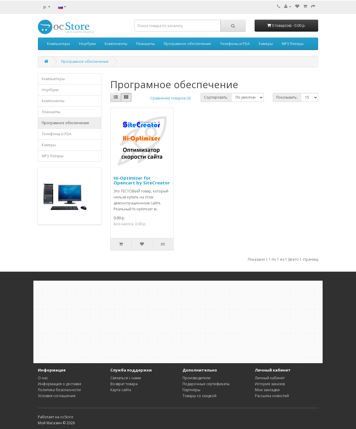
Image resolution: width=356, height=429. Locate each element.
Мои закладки (267, 389)
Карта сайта (120, 389)
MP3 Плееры (293, 43)
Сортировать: (216, 97)
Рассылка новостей (272, 395)
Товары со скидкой (199, 395)
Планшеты (145, 43)
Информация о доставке (59, 383)
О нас (43, 377)
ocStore (66, 416)
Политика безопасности (59, 389)
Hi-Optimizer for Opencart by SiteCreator (142, 180)
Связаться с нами (125, 377)
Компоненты (116, 43)
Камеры (266, 43)
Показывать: (287, 97)
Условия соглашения (56, 395)
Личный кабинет (270, 377)
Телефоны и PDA (235, 43)
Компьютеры (58, 43)
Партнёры (191, 389)
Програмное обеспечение (187, 43)
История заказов (270, 383)
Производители (196, 377)
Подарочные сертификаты (206, 383)
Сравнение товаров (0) (170, 98)
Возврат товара (124, 383)
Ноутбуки (87, 43)
